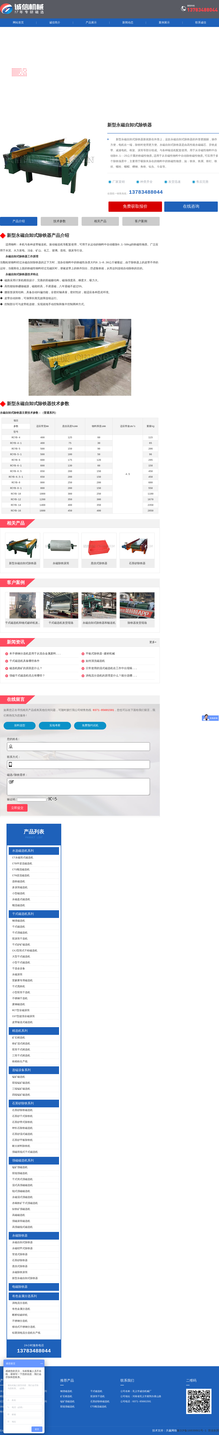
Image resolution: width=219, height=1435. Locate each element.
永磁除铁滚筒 (20, 1272)
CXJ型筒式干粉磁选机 (24, 950)
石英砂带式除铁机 (22, 1122)
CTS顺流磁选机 (21, 869)
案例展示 (164, 22)
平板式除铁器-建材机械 (100, 653)
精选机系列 (20, 1031)
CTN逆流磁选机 (21, 875)
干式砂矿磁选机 (21, 944)
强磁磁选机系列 (23, 1160)
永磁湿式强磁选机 (22, 1197)
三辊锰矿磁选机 (21, 1089)
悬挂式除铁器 (20, 1266)
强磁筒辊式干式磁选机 (25, 1152)
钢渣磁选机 (18, 920)
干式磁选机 (18, 926)
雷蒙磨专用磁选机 (22, 980)
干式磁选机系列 (23, 914)
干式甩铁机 (18, 986)
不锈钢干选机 (20, 998)
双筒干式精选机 (21, 1049)
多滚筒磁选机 (20, 887)
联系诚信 (200, 22)
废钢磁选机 (18, 1004)
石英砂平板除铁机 (22, 1140)
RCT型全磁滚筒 (21, 1010)
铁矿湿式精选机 (21, 1043)
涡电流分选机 (20, 1303)
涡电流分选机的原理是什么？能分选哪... (111, 675)
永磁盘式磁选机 (21, 899)
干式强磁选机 (20, 932)
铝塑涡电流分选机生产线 (26, 1333)
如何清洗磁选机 (95, 661)
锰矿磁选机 (18, 1077)
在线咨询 (191, 206)
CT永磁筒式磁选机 (22, 857)
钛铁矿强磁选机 (21, 1209)
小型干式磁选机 (21, 962)
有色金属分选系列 (24, 1296)
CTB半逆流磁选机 (22, 863)
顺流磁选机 (18, 905)
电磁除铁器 (20, 1287)
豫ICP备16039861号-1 (192, 1430)
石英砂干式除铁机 (22, 1116)
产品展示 (91, 22)
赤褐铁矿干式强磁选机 (25, 1203)
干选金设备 (18, 968)
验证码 (11, 799)
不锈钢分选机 (20, 1321)
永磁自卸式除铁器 (22, 1242)
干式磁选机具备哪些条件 (24, 661)
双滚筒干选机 (20, 938)
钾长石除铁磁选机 (22, 1128)
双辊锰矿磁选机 (21, 1083)
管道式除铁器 (20, 1254)
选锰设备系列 (21, 1070)
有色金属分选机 (21, 1309)
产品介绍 (18, 221)
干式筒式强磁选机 (22, 1179)
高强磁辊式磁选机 (22, 1227)
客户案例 (141, 221)
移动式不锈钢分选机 (23, 1327)
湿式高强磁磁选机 (22, 1185)
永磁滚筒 (17, 974)
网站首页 (18, 22)
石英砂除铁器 (20, 1260)
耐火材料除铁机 (21, 1146)
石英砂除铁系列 (23, 1103)
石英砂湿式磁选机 (22, 1134)
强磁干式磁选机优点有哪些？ (27, 675)
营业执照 (213, 1430)
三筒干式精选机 (21, 1055)
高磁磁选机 (18, 1215)
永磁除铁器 (59, 82)
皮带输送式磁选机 (22, 1022)
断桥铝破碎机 (20, 1315)
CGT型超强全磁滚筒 (23, 1016)
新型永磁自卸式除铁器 (25, 1278)
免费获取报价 (135, 206)
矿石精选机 (18, 1037)
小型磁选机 (18, 893)
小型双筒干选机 (21, 992)
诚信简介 (54, 22)
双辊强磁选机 (20, 1173)
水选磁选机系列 (23, 851)
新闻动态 (127, 22)
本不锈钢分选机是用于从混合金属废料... (35, 653)
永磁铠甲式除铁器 (22, 1248)
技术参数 (59, 221)
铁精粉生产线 (20, 1061)
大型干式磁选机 (21, 956)
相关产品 (100, 221)
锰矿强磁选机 (20, 1167)
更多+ (153, 642)
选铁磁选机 (18, 881)
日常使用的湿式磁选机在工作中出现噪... (111, 668)
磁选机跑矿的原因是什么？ (25, 668)
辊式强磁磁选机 (21, 1191)
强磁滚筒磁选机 (21, 1221)
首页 (28, 82)
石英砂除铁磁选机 (22, 1110)
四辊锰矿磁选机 (21, 1095)
